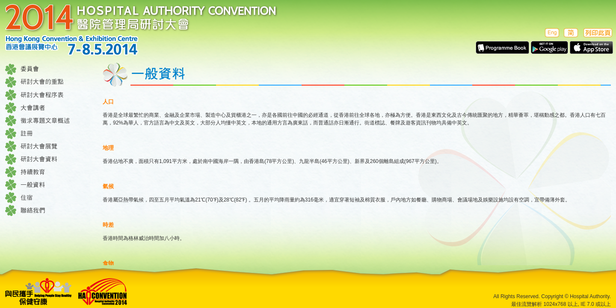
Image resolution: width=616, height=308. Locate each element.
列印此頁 (598, 32)
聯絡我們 (48, 210)
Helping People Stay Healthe (38, 291)
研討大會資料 (48, 159)
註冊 (48, 133)
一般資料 (48, 184)
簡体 (571, 32)
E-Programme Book (502, 47)
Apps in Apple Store (591, 47)
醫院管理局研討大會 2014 (144, 29)
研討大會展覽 (48, 146)
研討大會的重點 (48, 82)
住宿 (48, 197)
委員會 (48, 69)
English (551, 32)
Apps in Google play (549, 47)
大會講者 (48, 107)
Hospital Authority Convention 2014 (102, 291)
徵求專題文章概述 (48, 120)
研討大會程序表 (48, 95)
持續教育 (48, 172)
